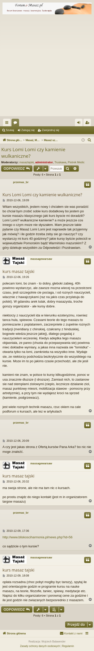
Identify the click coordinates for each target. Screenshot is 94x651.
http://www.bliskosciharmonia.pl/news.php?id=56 (37, 537)
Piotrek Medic (76, 162)
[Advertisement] (47, 66)
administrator (44, 162)
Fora (16, 123)
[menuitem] (89, 140)
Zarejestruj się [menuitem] (88, 123)
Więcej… (8, 123)
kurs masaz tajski (18, 271)
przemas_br (21, 182)
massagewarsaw (41, 258)
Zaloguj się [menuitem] (79, 123)
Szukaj (10, 130)
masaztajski (26, 162)
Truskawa (60, 162)
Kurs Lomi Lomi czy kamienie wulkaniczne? (33, 152)
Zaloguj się (28, 130)
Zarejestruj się (50, 130)
